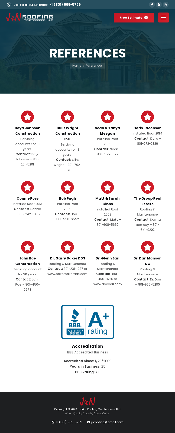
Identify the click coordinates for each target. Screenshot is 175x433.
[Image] (87, 322)
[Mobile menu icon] (163, 17)
